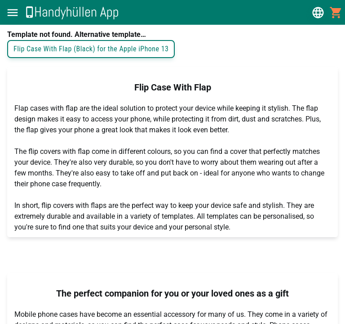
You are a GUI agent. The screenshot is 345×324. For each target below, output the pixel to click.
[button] (13, 13)
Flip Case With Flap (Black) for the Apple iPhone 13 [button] (91, 49)
